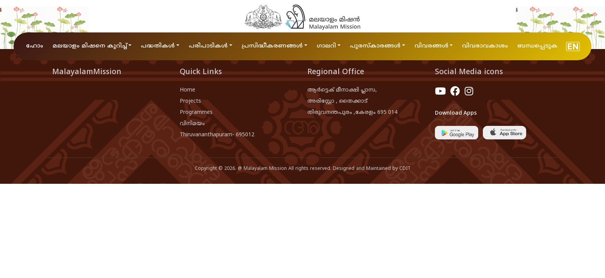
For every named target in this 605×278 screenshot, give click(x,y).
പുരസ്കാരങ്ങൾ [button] (375, 46)
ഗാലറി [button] (326, 46)
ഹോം (34, 46)
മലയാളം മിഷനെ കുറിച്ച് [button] (90, 46)
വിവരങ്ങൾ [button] (431, 46)
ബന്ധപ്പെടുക (537, 46)
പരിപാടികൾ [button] (208, 46)
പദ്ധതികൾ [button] (158, 46)
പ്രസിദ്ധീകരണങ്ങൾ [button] (272, 46)
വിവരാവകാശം (485, 46)
